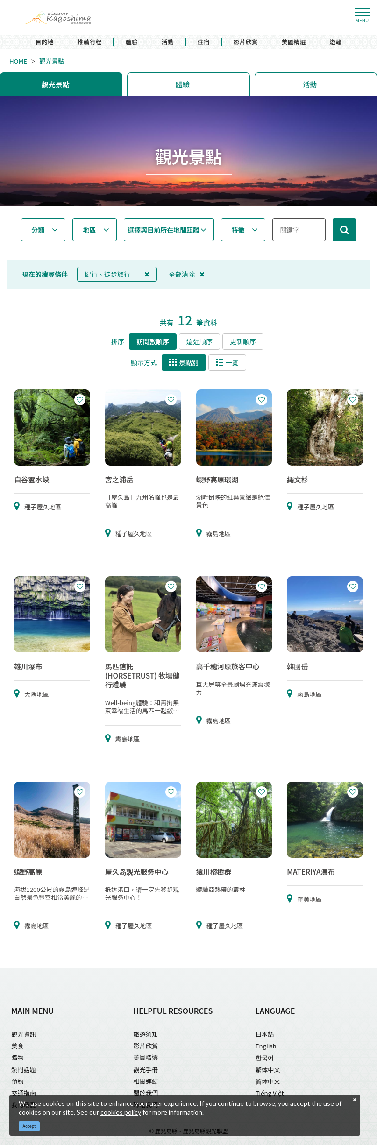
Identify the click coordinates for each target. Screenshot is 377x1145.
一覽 (227, 362)
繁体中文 (268, 1069)
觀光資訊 (23, 1034)
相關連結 (145, 1081)
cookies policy (120, 1112)
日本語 (265, 1034)
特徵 (237, 229)
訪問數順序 (152, 341)
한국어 (265, 1057)
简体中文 (268, 1081)
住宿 (204, 42)
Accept (29, 1126)
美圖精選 (294, 42)
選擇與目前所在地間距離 (163, 229)
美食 (17, 1045)
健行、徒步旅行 (117, 274)
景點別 (184, 362)
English (266, 1045)
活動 (167, 42)
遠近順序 (199, 341)
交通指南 (23, 1092)
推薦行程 (89, 42)
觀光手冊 (145, 1069)
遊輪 (336, 42)
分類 (37, 229)
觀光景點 (51, 61)
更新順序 (243, 341)
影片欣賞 (246, 42)
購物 (17, 1057)
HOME (18, 61)
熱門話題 (23, 1069)
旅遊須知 (145, 1034)
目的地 (44, 42)
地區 (89, 229)
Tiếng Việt (270, 1092)
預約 (17, 1081)
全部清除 (187, 274)
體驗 (131, 42)
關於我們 (145, 1092)
